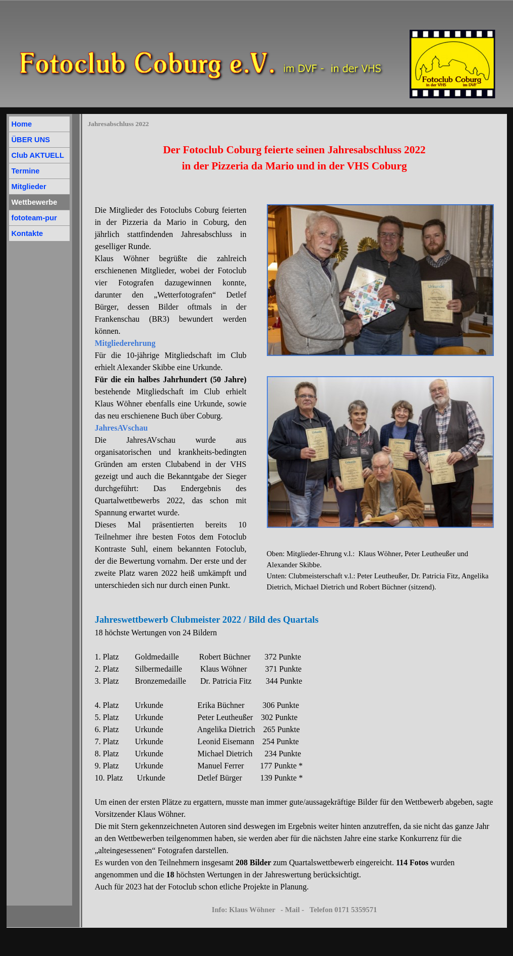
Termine (26, 171)
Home (22, 124)
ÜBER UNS (31, 140)
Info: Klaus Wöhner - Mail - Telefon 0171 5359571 (294, 910)
